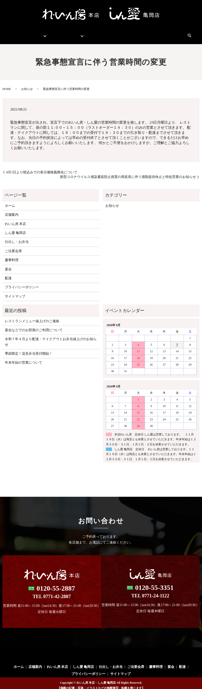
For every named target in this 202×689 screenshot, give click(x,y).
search (191, 33)
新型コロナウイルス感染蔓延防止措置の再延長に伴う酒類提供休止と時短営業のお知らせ (128, 172)
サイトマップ (15, 292)
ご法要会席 (126, 33)
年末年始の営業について (23, 358)
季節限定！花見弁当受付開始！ (28, 349)
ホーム (17, 33)
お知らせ (27, 84)
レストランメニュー (65, 33)
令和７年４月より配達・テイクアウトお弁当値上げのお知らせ (51, 337)
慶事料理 (148, 33)
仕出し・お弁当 (99, 33)
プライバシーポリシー (22, 282)
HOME (6, 84)
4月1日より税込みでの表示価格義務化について (41, 167)
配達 (179, 33)
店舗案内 (36, 33)
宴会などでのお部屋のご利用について (34, 325)
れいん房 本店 (15, 219)
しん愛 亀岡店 (15, 228)
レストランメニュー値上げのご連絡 (32, 316)
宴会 (165, 33)
